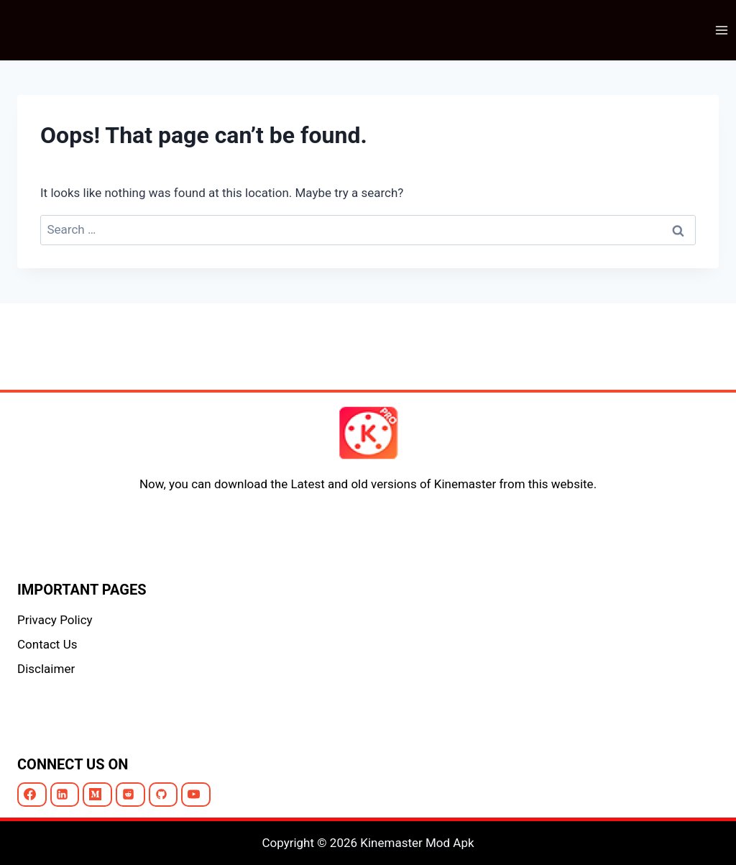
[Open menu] (721, 30)
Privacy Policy (55, 620)
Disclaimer (46, 669)
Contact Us (47, 644)
